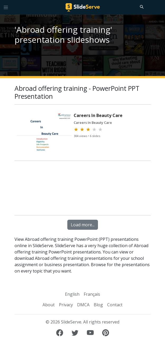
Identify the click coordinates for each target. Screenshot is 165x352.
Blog (98, 305)
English (72, 294)
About (49, 305)
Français (92, 294)
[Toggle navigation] (5, 7)
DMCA (83, 305)
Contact (114, 305)
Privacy (66, 305)
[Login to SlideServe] (158, 7)
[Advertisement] (83, 188)
